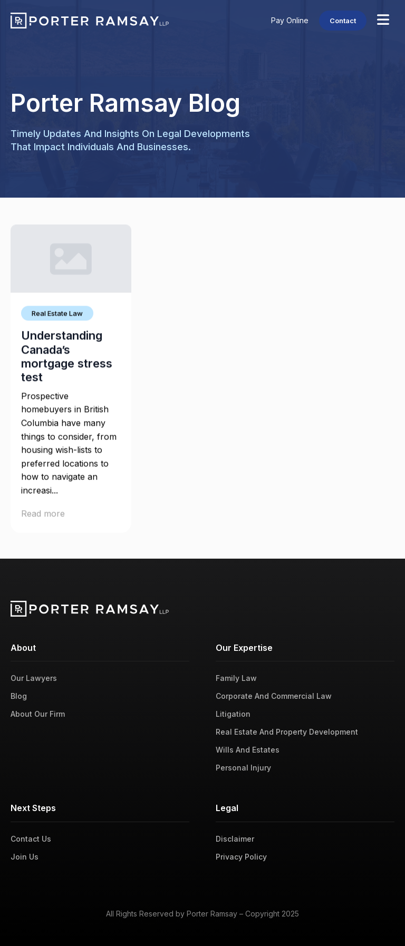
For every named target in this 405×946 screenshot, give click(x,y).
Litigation (233, 713)
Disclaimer (235, 838)
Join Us (24, 856)
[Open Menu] (383, 20)
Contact (343, 20)
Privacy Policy (241, 856)
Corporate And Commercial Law (274, 695)
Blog (19, 695)
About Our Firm (38, 713)
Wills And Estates (247, 749)
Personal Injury (243, 767)
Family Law (236, 678)
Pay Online (289, 20)
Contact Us (31, 838)
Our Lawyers (34, 678)
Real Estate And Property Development (287, 731)
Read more (43, 515)
